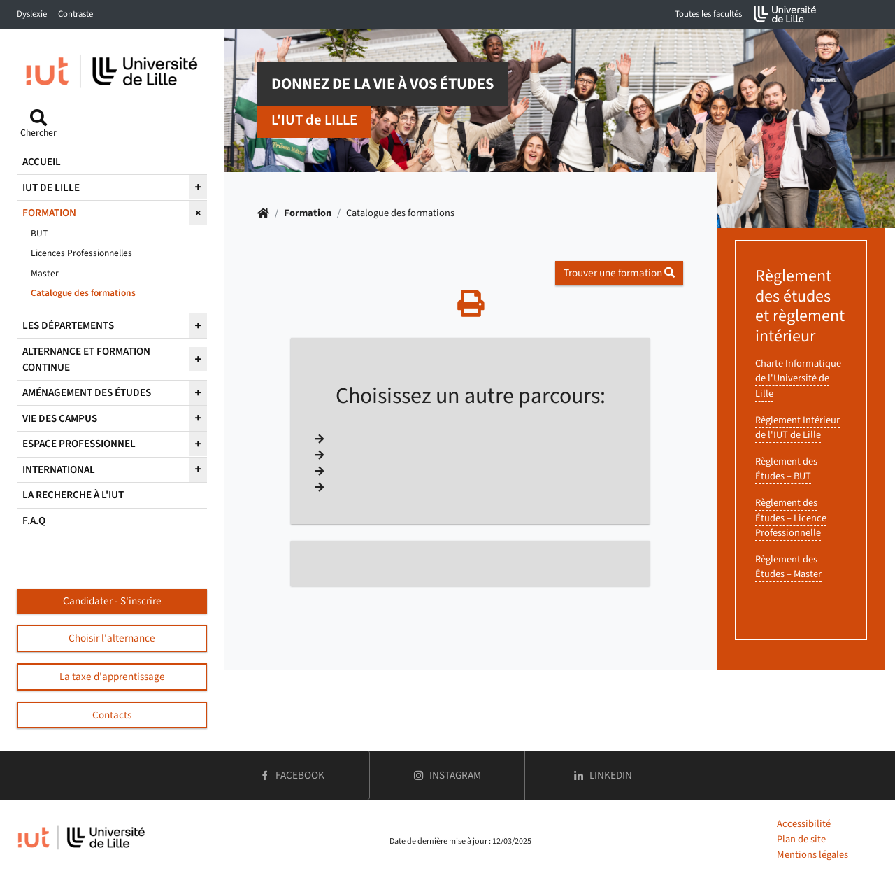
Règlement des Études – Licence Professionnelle (790, 517)
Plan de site (801, 839)
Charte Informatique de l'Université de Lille (798, 378)
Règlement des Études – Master (788, 567)
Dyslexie (32, 14)
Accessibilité (804, 823)
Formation (307, 213)
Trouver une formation (619, 273)
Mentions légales (812, 854)
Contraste (75, 14)
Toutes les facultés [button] (708, 14)
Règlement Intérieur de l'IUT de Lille (797, 428)
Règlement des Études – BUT (786, 469)
